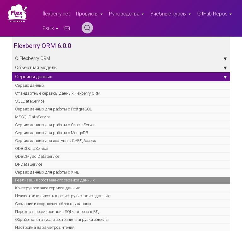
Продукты (89, 13)
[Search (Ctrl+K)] (87, 27)
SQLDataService (29, 101)
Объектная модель (121, 67)
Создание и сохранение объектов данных (53, 203)
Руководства (126, 13)
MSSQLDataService (32, 117)
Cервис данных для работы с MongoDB (51, 132)
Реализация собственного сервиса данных (55, 180)
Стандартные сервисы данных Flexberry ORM (58, 93)
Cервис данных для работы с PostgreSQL (53, 109)
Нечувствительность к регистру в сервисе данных (62, 195)
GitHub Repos (214, 13)
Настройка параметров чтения (44, 227)
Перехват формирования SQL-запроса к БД (57, 211)
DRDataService (28, 164)
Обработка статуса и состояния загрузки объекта (62, 219)
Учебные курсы (170, 13)
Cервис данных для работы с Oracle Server (55, 124)
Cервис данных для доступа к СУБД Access (55, 140)
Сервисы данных (121, 77)
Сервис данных (29, 85)
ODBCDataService (31, 148)
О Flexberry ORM (121, 58)
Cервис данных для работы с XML (47, 172)
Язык (50, 28)
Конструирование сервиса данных (47, 188)
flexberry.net (56, 13)
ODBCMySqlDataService (37, 156)
